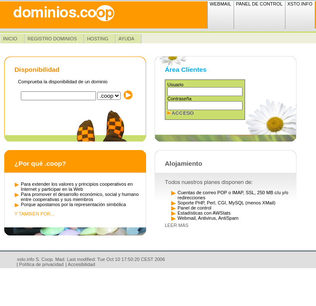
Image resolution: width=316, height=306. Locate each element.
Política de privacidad (41, 264)
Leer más (177, 225)
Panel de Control (259, 3)
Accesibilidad (81, 264)
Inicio (10, 38)
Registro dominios (52, 38)
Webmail (220, 3)
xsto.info (299, 3)
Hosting (97, 38)
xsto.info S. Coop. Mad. (41, 259)
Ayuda (126, 38)
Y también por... (34, 213)
